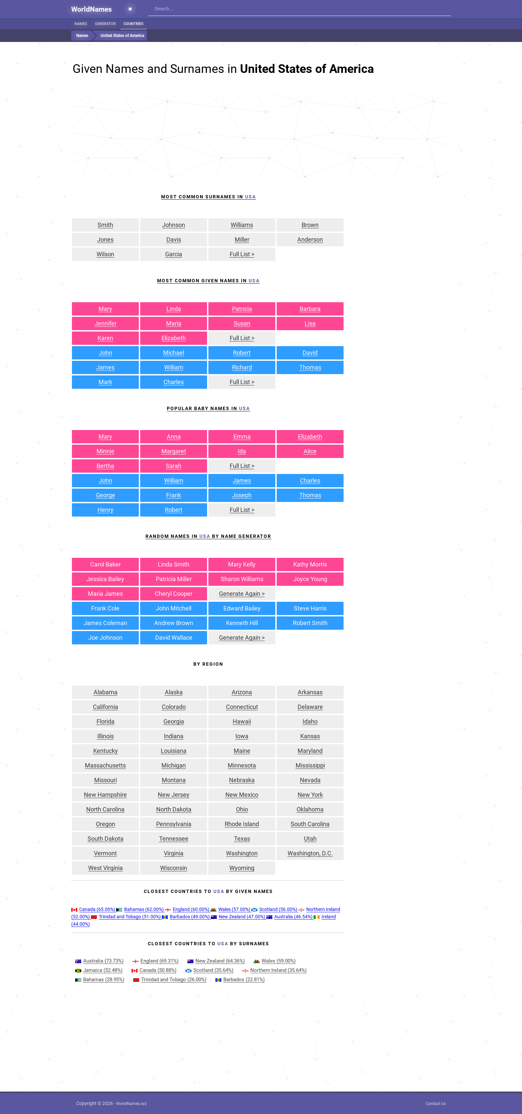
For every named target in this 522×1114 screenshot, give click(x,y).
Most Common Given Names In (208, 280)
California (105, 706)
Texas (242, 838)
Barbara (310, 308)
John (105, 352)
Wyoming (241, 867)
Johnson (173, 224)
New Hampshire (105, 794)
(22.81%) (240, 980)
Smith (105, 224)
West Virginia (105, 867)
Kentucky (105, 750)
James (105, 367)
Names (81, 24)
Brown (310, 224)
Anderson (310, 239)
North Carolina (105, 809)
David (310, 352)
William (173, 367)
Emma (242, 436)
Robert (242, 352)
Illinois (105, 736)
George (105, 495)
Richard (242, 367)
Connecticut (242, 706)
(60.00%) (187, 909)
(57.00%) (230, 909)
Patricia (242, 308)
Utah (310, 838)
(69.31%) (155, 961)
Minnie (106, 451)
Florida (106, 721)
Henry (106, 509)
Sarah (173, 465)
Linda (173, 308)
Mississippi (310, 765)
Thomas (310, 367)
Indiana (173, 736)
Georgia (173, 721)
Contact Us (436, 1103)
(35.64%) (209, 970)
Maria (173, 323)
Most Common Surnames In (208, 196)
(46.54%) (290, 916)
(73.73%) (99, 961)
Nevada (310, 780)
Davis (173, 239)
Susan (242, 323)
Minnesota (242, 765)
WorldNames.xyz (131, 1103)
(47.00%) (238, 916)
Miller (242, 239)
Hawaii (242, 721)
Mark (105, 381)
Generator (105, 24)
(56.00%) (274, 909)
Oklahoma (310, 809)
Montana (174, 780)
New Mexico (241, 794)
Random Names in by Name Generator (208, 536)
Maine (242, 750)
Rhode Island (242, 823)
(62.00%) (140, 909)
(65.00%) (93, 909)
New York (310, 794)
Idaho (310, 721)
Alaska (174, 692)
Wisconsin (173, 867)
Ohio (242, 809)
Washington (242, 853)
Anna (174, 436)
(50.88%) (153, 970)
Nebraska (242, 780)
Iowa (241, 736)
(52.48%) (99, 970)
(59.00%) (275, 961)
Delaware (310, 706)
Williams (242, 224)
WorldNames (91, 9)
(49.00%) (186, 916)
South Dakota (106, 838)
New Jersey (173, 794)
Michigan (173, 765)
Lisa (310, 323)
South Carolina (310, 823)
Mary (105, 308)
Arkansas (310, 692)
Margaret (173, 451)
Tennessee (173, 838)
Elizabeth (173, 337)
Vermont (105, 853)
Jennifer (106, 323)
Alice (310, 451)
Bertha (105, 465)
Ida (242, 451)
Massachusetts (105, 765)
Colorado (174, 706)
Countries (133, 24)
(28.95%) (99, 980)
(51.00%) (126, 916)
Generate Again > (242, 593)
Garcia (173, 254)
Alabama (106, 692)
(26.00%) (169, 980)
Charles (173, 381)
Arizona (242, 692)
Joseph (242, 495)
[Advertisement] (261, 136)
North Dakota (173, 809)
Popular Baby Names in (208, 408)
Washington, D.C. (310, 853)
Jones (105, 239)
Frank (173, 495)
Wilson (105, 254)
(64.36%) (216, 961)
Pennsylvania (173, 823)
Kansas (310, 736)
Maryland (310, 750)
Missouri (105, 780)
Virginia (173, 853)
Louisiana (173, 750)
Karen (105, 337)
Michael (173, 352)
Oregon (105, 823)
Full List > (242, 254)
